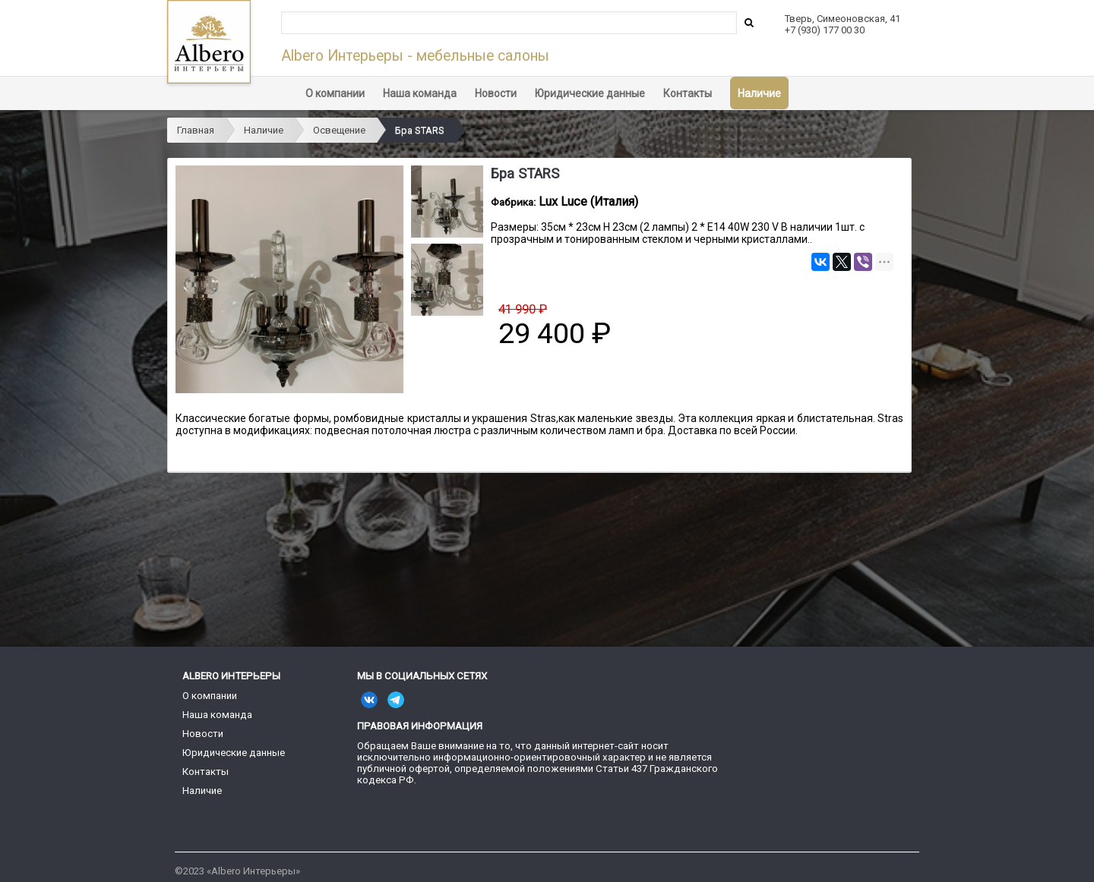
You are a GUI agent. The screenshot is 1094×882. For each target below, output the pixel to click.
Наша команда (420, 93)
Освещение (339, 130)
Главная (195, 130)
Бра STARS (419, 130)
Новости (496, 93)
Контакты (687, 93)
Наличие (759, 93)
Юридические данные (590, 93)
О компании (335, 93)
